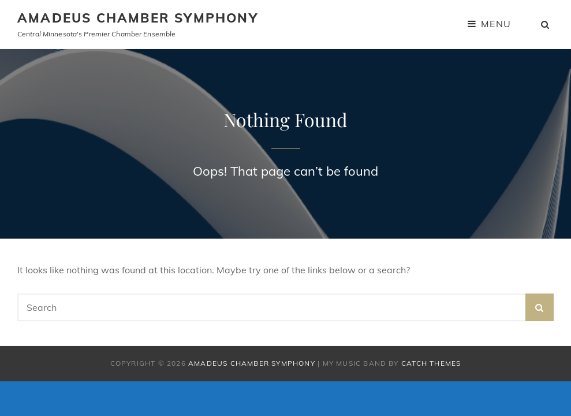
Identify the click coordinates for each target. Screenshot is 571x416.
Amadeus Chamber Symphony (137, 18)
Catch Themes (431, 363)
